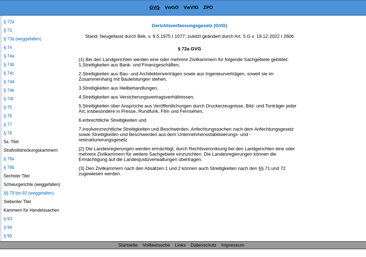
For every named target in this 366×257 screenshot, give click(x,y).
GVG (154, 7)
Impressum (232, 245)
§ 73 (8, 30)
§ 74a (9, 56)
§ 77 (8, 124)
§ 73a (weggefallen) (22, 38)
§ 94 (8, 227)
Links (180, 245)
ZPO (208, 7)
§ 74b (9, 64)
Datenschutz (203, 245)
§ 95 (8, 235)
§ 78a (9, 158)
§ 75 (8, 107)
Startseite (128, 245)
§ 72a (9, 21)
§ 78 (8, 133)
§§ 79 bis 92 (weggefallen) (29, 193)
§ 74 (8, 47)
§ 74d (9, 81)
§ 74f (8, 98)
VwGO (172, 7)
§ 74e (9, 90)
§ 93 (8, 218)
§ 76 (8, 116)
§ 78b (9, 167)
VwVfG (190, 7)
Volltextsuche (156, 245)
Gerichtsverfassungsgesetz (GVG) (189, 25)
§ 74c (9, 73)
